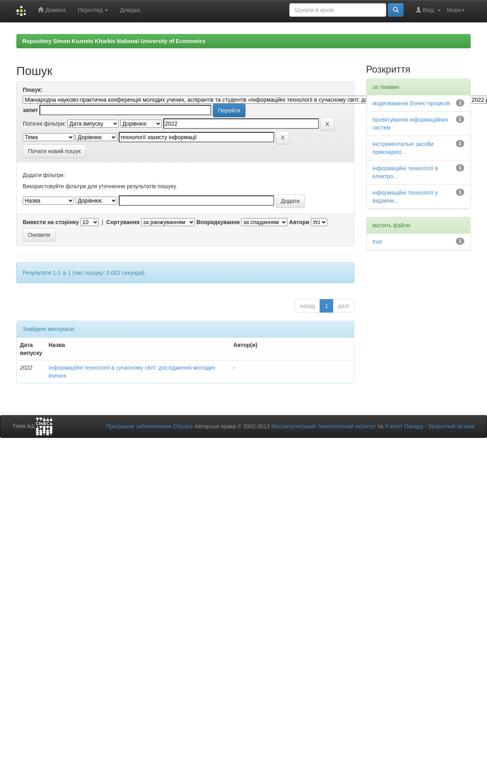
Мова (456, 10)
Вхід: (428, 9)
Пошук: (33, 90)
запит (30, 110)
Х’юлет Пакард (404, 426)
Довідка (130, 10)
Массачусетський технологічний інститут (323, 426)
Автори (299, 222)
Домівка (52, 9)
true (377, 241)
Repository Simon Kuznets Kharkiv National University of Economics (114, 41)
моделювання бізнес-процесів (411, 103)
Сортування (122, 222)
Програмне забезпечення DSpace (149, 426)
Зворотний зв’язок (451, 426)
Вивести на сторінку (51, 222)
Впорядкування (218, 222)
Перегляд (93, 10)
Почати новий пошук (54, 151)
